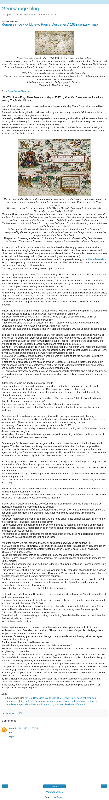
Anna (11, 728)
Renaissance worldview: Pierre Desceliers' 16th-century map (49, 24)
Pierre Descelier (96, 259)
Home (54, 786)
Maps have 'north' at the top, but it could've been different (54, 704)
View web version (54, 792)
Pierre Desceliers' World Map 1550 (44, 698)
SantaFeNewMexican (18, 91)
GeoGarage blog (20, 8)
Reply (11, 736)
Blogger (60, 797)
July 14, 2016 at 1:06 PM (26, 728)
